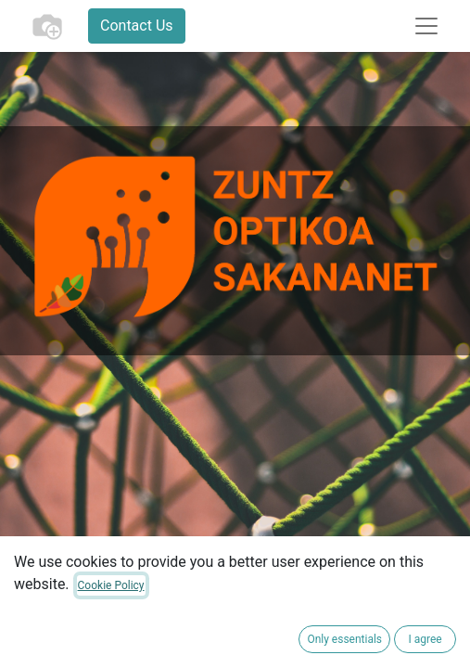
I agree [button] (424, 639)
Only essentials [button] (344, 639)
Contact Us (136, 25)
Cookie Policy (111, 585)
